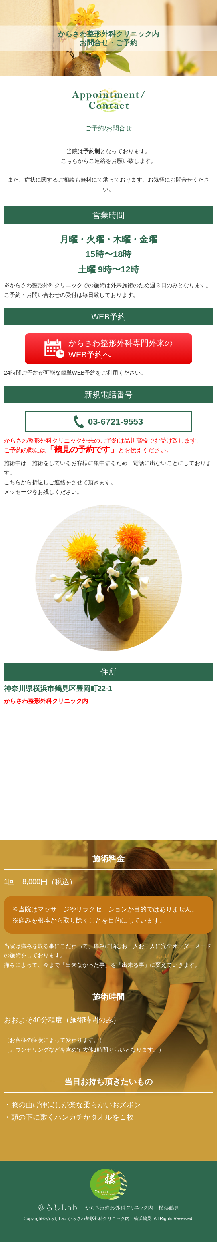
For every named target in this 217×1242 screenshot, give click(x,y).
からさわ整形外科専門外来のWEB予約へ (108, 349)
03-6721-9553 (108, 421)
